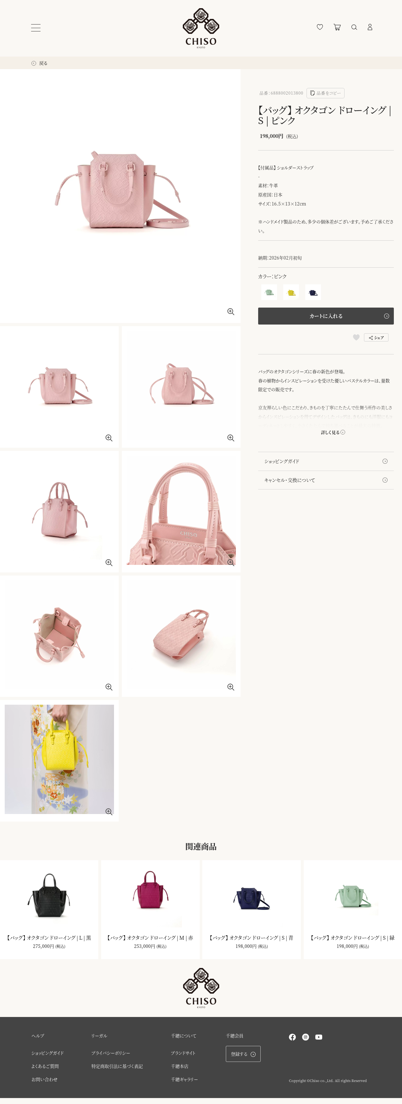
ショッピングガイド (281, 461)
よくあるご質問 (45, 1072)
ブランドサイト (183, 1059)
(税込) (60, 949)
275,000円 (43, 949)
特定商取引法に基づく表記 (117, 1072)
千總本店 (179, 1072)
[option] (120, 196)
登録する (243, 1060)
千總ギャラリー (184, 1085)
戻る (39, 63)
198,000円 (246, 949)
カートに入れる (326, 316)
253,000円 (144, 949)
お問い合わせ (44, 1085)
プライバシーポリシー (110, 1059)
